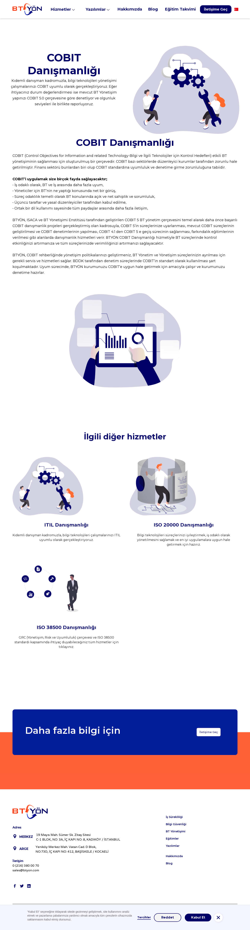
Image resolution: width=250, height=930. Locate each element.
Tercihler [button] (144, 917)
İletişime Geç (216, 9)
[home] (27, 9)
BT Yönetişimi (175, 831)
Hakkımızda (174, 856)
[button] (65, 9)
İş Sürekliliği (174, 817)
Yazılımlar (172, 846)
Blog (169, 863)
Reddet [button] (167, 917)
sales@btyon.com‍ (25, 870)
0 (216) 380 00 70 (25, 866)
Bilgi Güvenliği (176, 824)
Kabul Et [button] (198, 917)
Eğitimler (172, 838)
